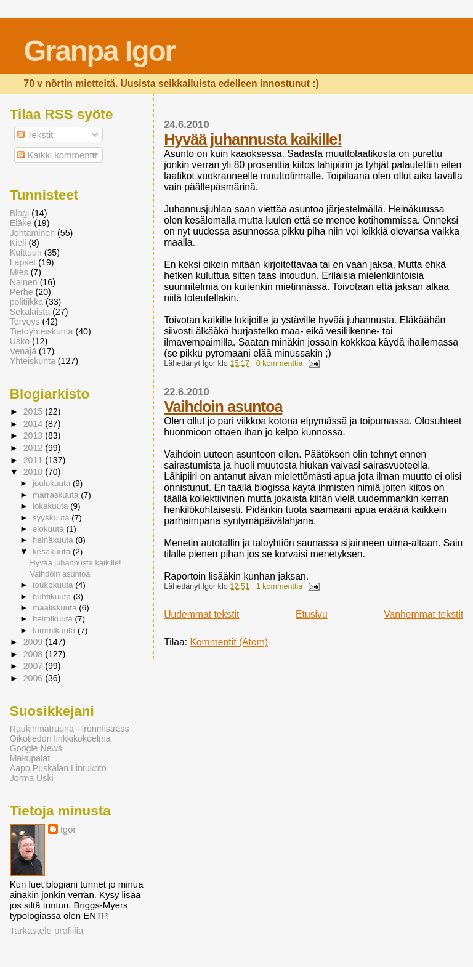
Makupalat (30, 758)
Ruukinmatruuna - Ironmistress (69, 729)
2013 (34, 435)
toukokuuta (54, 584)
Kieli (18, 243)
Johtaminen (32, 233)
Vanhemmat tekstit (423, 614)
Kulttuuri (26, 252)
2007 (34, 666)
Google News (36, 748)
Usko (20, 341)
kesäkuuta (53, 551)
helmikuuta (54, 618)
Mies (19, 272)
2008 (34, 654)
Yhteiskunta (32, 361)
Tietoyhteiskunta (41, 331)
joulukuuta (53, 483)
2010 (34, 472)
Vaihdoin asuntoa (223, 406)
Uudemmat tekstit (201, 614)
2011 (34, 460)
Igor (68, 829)
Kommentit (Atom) (229, 642)
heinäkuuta (54, 539)
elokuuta (50, 528)
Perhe (21, 292)
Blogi (20, 213)
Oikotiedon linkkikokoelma (60, 738)
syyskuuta (52, 517)
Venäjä (23, 351)
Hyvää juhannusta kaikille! (253, 139)
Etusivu (312, 614)
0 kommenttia (279, 363)
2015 (34, 411)
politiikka (26, 302)
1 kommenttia (279, 586)
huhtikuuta (53, 596)
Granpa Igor (98, 50)
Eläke (21, 223)
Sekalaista (30, 312)
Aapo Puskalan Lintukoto (58, 768)
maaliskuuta (56, 607)
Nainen (24, 282)
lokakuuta (51, 506)
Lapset (23, 262)
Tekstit (35, 134)
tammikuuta (55, 630)
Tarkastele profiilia (47, 930)
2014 (34, 424)
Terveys (25, 321)
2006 (34, 678)
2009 (34, 642)
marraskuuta (57, 495)
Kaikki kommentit (57, 155)
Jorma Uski (32, 778)
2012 (34, 448)
